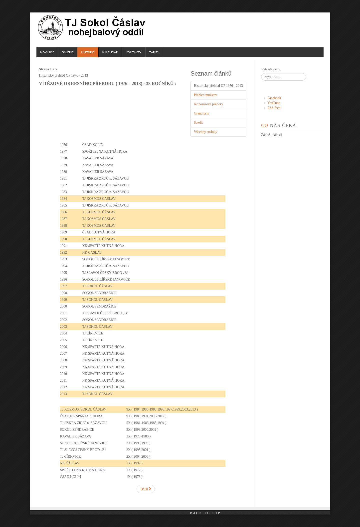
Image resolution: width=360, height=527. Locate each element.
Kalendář (110, 52)
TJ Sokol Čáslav (92, 27)
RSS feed (274, 108)
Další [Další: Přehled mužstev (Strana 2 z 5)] (145, 489)
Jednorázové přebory (208, 104)
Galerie (68, 52)
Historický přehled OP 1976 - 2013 (218, 86)
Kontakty (133, 52)
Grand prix (201, 113)
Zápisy (154, 52)
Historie (87, 52)
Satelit (198, 122)
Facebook (274, 98)
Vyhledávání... (271, 69)
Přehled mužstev (205, 95)
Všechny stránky (205, 132)
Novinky (47, 52)
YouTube (273, 103)
